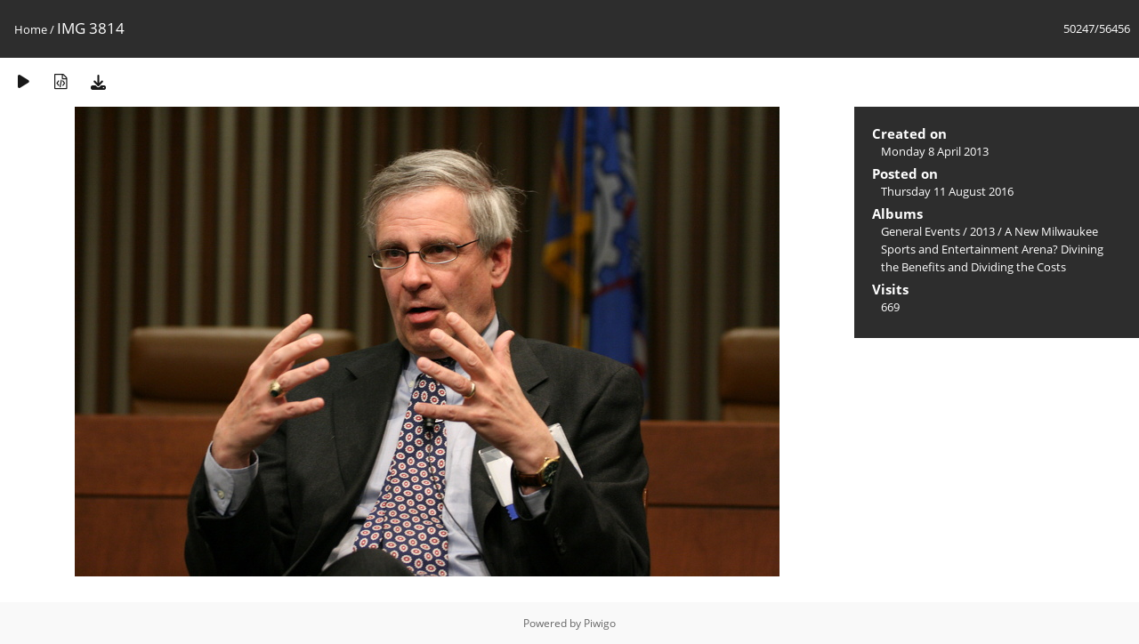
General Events (920, 231)
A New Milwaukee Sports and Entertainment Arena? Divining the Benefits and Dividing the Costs (992, 249)
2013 (982, 231)
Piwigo (600, 623)
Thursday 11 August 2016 (947, 191)
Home (30, 29)
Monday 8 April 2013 (935, 151)
